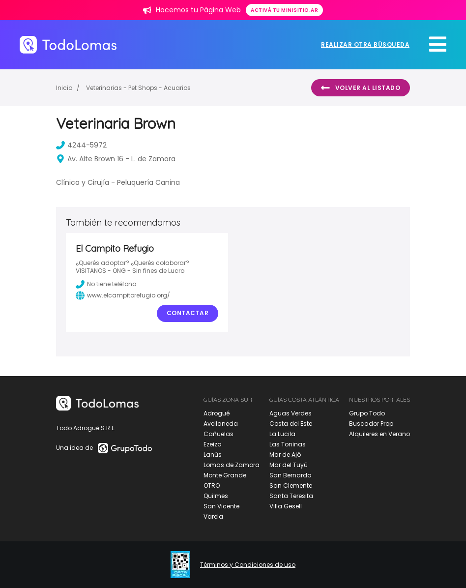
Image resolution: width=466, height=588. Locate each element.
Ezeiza (213, 444)
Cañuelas (218, 434)
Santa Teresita (291, 496)
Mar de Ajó (285, 454)
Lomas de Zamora (232, 465)
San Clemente (290, 485)
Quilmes (216, 496)
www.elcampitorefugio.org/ (123, 295)
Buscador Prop (371, 423)
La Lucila (282, 434)
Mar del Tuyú (288, 465)
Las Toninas (287, 444)
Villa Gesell (285, 506)
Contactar (188, 313)
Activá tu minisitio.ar (284, 10)
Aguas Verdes (290, 413)
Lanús (213, 454)
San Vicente (221, 506)
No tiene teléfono (106, 284)
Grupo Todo (367, 413)
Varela (213, 516)
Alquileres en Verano (379, 434)
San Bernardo (290, 475)
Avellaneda (221, 423)
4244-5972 (81, 145)
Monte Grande (225, 475)
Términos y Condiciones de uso (247, 565)
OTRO (212, 485)
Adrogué (217, 413)
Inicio (64, 88)
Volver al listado (360, 88)
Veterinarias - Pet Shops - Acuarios (138, 88)
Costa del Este (290, 423)
